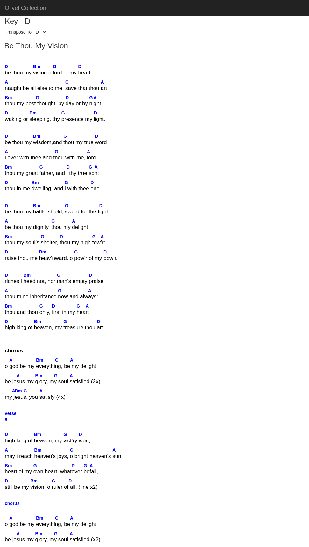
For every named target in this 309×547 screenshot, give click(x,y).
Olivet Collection (25, 8)
